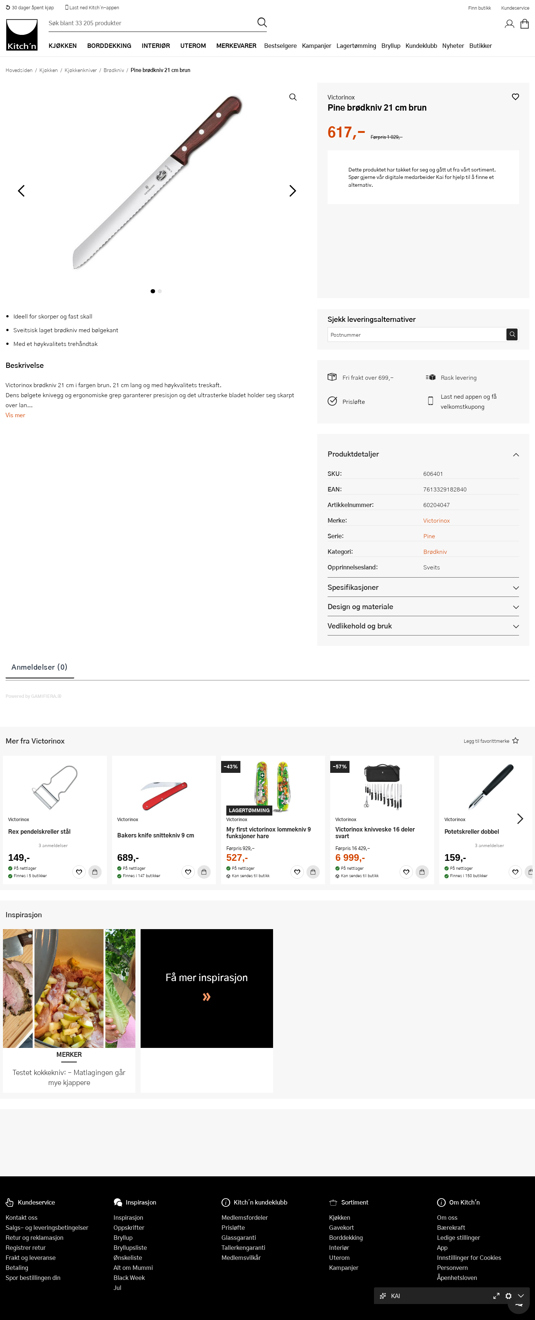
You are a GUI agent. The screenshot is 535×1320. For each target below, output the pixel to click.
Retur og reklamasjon (34, 1237)
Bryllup (390, 45)
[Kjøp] (95, 872)
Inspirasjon (128, 1217)
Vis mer (15, 415)
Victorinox (341, 97)
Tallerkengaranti (243, 1247)
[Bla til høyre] (291, 191)
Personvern (452, 1267)
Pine (429, 536)
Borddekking (346, 1237)
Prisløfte (353, 401)
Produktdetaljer (353, 453)
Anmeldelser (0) (40, 666)
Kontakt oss (21, 1217)
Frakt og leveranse (31, 1257)
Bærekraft (451, 1227)
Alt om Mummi (133, 1267)
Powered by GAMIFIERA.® (34, 696)
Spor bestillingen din (33, 1277)
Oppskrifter (129, 1227)
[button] (515, 96)
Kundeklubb (421, 45)
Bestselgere (280, 45)
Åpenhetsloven (457, 1277)
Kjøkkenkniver (81, 69)
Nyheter (453, 45)
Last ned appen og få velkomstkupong (469, 401)
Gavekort (341, 1227)
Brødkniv (114, 69)
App (442, 1247)
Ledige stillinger (458, 1237)
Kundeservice (515, 7)
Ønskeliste (128, 1257)
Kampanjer (316, 45)
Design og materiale (360, 606)
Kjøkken (48, 69)
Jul (117, 1287)
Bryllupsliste (130, 1247)
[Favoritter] (79, 872)
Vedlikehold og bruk (360, 625)
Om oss (447, 1217)
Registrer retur (26, 1247)
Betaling (17, 1267)
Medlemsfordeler (244, 1217)
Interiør (339, 1247)
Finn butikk (479, 7)
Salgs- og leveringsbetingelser (47, 1227)
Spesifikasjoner (353, 587)
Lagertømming (356, 45)
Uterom (339, 1257)
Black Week (129, 1277)
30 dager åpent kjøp (30, 7)
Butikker (480, 45)
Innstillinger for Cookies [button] (469, 1257)
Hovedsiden (19, 69)
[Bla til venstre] (21, 191)
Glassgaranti (238, 1237)
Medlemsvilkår (241, 1257)
